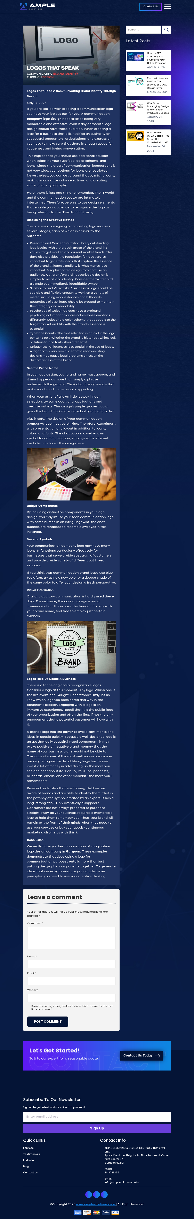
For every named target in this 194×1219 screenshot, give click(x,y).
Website (32, 990)
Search (166, 30)
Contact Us (151, 6)
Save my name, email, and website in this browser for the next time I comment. (72, 1007)
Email (31, 973)
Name (32, 956)
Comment (35, 923)
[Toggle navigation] (167, 6)
